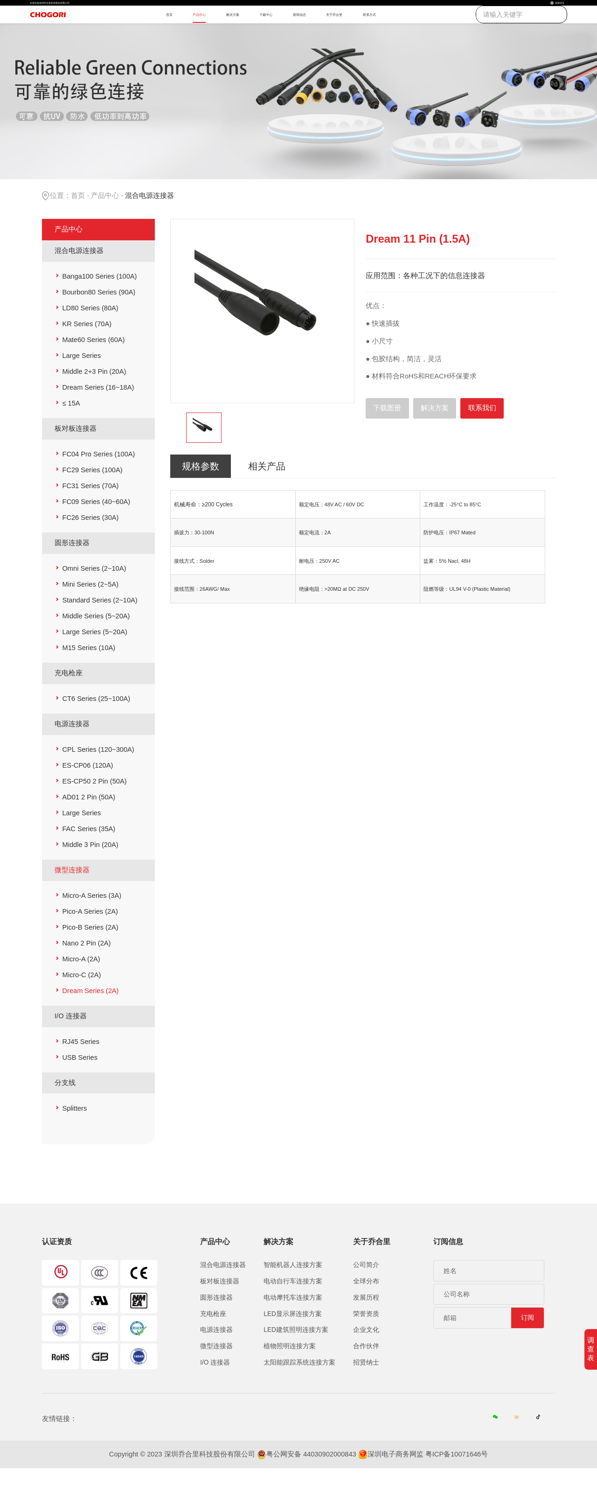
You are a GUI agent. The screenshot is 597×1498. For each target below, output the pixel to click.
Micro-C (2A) (81, 1003)
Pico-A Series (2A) (90, 940)
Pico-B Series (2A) (90, 955)
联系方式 (442, 32)
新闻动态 (334, 32)
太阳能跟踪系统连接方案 (299, 1390)
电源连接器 (72, 752)
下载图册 (387, 437)
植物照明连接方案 (290, 1374)
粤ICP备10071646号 (456, 1484)
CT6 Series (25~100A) (96, 727)
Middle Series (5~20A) (96, 644)
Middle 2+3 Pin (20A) (94, 400)
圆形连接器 (72, 571)
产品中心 (184, 32)
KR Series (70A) (86, 353)
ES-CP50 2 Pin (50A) (94, 809)
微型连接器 (72, 898)
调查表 (590, 1349)
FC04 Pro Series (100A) (98, 483)
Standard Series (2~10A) (99, 628)
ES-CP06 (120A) (87, 794)
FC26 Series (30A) (90, 546)
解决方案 (234, 32)
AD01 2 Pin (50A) (88, 825)
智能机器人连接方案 (293, 1293)
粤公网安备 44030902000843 (311, 1484)
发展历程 (366, 1326)
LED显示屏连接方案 (293, 1342)
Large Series (81, 384)
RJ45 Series (80, 1070)
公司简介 (366, 1293)
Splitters (74, 1137)
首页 (141, 32)
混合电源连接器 (79, 279)
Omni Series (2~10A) (94, 597)
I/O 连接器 (71, 1044)
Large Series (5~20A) (94, 660)
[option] (262, 340)
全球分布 (366, 1309)
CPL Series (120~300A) (98, 778)
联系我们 (482, 437)
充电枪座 (69, 701)
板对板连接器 (76, 457)
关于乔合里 (388, 32)
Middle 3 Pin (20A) (90, 873)
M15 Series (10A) (88, 676)
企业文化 (366, 1358)
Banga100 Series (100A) (99, 305)
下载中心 (284, 32)
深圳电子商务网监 (395, 1484)
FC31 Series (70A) (90, 514)
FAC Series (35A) (88, 857)
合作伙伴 (366, 1374)
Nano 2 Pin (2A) (86, 971)
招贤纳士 (366, 1390)
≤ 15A (71, 432)
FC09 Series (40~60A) (96, 530)
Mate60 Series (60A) (93, 368)
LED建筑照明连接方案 (296, 1358)
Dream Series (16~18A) (98, 416)
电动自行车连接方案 (293, 1309)
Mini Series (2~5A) (90, 612)
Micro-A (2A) (81, 987)
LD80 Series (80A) (90, 337)
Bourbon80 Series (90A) (98, 321)
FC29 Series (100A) (92, 499)
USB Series (79, 1086)
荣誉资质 (366, 1342)
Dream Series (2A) (90, 1019)
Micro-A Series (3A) (91, 924)
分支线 (65, 1111)
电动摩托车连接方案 (293, 1326)
